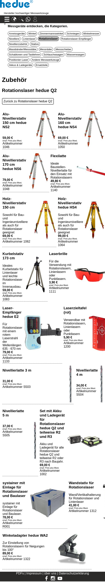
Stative (35, 44)
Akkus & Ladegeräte (20, 65)
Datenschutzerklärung (74, 573)
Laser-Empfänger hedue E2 (12, 312)
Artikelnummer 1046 (12, 142)
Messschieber (63, 49)
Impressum (34, 573)
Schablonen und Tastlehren (24, 54)
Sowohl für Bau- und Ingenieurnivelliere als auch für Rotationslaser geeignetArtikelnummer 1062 (16, 228)
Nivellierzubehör (18, 44)
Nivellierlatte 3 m (17, 370)
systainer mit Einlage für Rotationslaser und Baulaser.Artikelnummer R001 (12, 515)
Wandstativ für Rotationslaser (81, 485)
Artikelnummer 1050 (68, 142)
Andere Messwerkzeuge (45, 59)
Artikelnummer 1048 (12, 184)
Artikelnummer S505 (12, 430)
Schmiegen (73, 33)
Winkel (32, 33)
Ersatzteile (42, 65)
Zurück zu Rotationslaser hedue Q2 (27, 101)
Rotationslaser (48, 38)
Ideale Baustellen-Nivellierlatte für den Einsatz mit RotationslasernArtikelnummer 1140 (61, 177)
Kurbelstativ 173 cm (13, 256)
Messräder (46, 49)
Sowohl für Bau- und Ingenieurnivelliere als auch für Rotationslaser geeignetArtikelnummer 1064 (70, 230)
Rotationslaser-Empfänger (76, 38)
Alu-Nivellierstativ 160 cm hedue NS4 (70, 120)
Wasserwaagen (75, 54)
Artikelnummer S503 (17, 384)
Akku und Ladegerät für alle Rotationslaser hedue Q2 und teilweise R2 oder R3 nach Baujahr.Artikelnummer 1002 (52, 459)
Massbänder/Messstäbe (22, 49)
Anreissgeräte (17, 33)
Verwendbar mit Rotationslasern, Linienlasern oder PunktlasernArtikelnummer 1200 (75, 333)
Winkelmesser (91, 33)
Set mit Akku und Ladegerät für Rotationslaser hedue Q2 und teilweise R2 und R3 (52, 424)
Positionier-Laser (18, 59)
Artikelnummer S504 (86, 390)
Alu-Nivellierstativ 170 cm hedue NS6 (14, 162)
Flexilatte (58, 156)
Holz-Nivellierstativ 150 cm (14, 203)
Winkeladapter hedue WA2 (25, 535)
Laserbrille (58, 254)
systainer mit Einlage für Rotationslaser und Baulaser (15, 489)
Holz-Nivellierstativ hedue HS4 (70, 203)
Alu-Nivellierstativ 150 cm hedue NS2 (15, 120)
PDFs (20, 573)
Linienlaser (29, 38)
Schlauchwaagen (53, 54)
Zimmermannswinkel (51, 33)
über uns (50, 573)
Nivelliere (14, 38)
